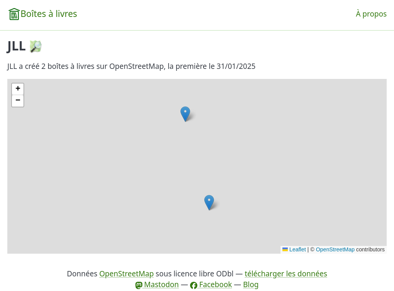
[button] (209, 203)
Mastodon (157, 284)
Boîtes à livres (48, 14)
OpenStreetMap (335, 249)
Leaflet (294, 249)
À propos (371, 14)
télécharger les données (286, 274)
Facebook (211, 284)
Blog (251, 284)
